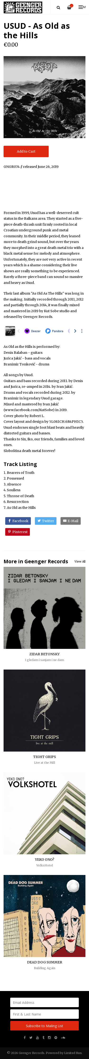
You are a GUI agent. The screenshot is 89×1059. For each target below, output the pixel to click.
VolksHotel (44, 865)
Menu (82, 7)
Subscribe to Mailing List (44, 1026)
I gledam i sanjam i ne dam (44, 660)
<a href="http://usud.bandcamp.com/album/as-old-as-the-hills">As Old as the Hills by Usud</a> (44, 189)
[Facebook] (18, 521)
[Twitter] (45, 521)
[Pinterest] (17, 532)
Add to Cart (26, 151)
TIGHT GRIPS (44, 757)
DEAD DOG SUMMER (44, 962)
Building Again (44, 968)
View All (80, 561)
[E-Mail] (71, 521)
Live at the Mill (44, 762)
